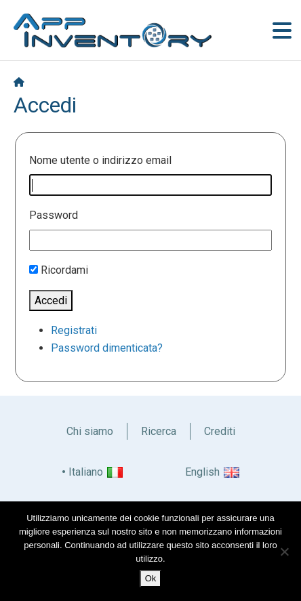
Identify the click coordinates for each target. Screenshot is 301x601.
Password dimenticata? (107, 347)
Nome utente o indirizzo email (100, 160)
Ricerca (158, 431)
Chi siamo (89, 431)
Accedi (51, 300)
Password (53, 215)
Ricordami (64, 270)
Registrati (74, 330)
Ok (151, 578)
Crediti (219, 431)
